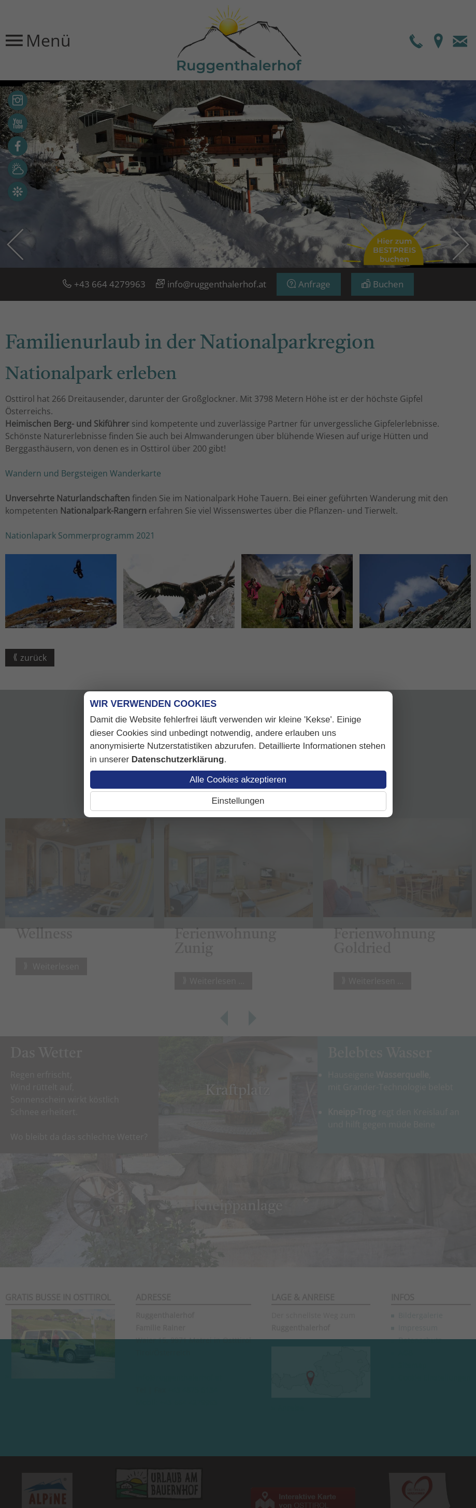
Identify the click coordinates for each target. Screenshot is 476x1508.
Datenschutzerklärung (178, 759)
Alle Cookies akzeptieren (238, 780)
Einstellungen (237, 801)
